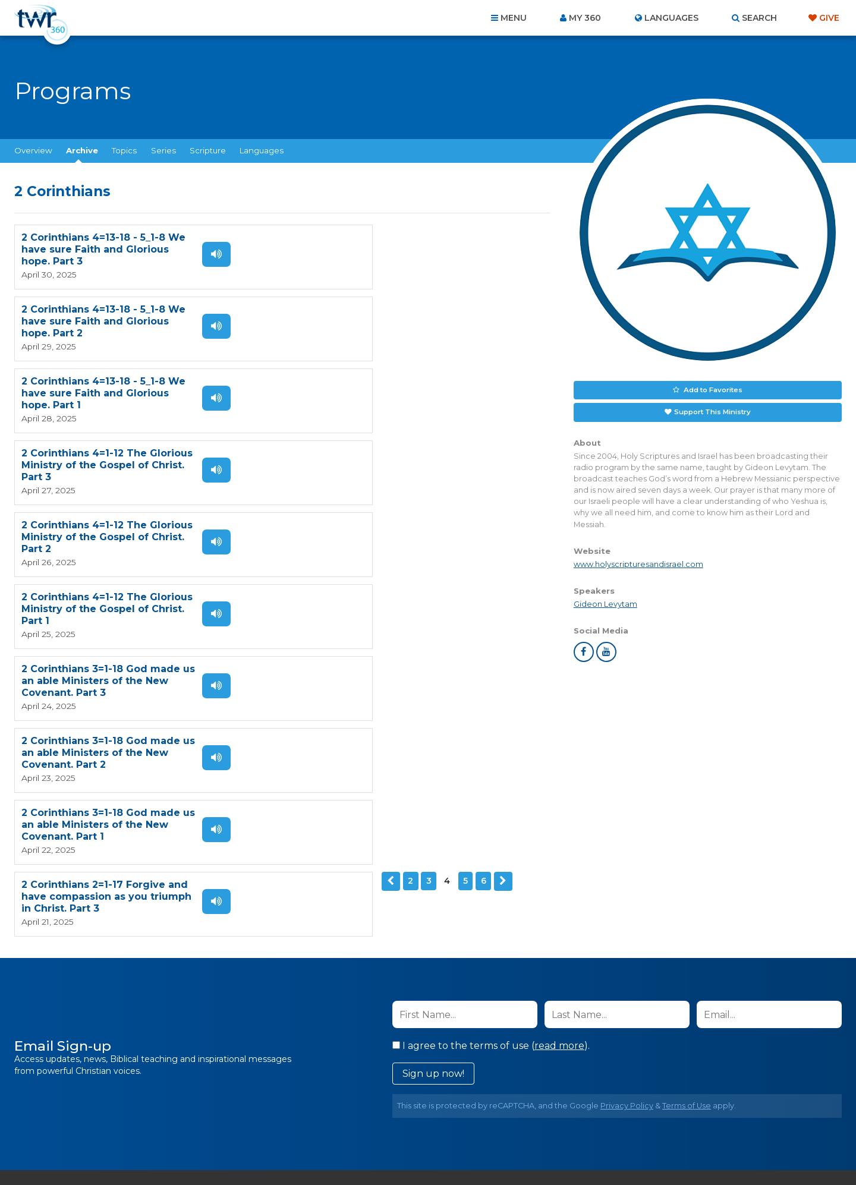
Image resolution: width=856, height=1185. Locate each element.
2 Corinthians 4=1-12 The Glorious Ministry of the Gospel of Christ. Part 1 (378, 391)
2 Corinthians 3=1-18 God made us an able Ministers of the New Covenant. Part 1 (102, 534)
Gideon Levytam (605, 602)
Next (136, 590)
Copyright (562, 1120)
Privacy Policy (626, 848)
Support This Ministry (712, 410)
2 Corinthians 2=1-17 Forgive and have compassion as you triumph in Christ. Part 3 (378, 534)
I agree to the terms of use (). (491, 788)
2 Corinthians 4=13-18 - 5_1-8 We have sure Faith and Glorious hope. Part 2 (375, 249)
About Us (262, 1120)
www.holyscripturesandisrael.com (638, 562)
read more (559, 788)
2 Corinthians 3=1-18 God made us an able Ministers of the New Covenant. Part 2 (374, 463)
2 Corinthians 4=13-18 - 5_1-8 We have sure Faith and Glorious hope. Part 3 (103, 249)
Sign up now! (433, 816)
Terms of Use (686, 848)
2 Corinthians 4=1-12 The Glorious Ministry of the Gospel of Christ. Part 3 (378, 320)
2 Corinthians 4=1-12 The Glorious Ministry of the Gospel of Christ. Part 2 (107, 391)
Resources (631, 1120)
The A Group (514, 1149)
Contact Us (327, 1120)
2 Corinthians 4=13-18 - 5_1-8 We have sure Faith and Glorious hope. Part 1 (103, 320)
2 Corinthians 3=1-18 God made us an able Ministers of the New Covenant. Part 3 (102, 463)
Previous (24, 590)
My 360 (585, 17)
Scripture (208, 150)
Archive (82, 150)
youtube (606, 651)
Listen (209, 254)
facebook (584, 651)
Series (163, 150)
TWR (435, 1149)
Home (211, 1120)
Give (829, 17)
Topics (124, 150)
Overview (33, 150)
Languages (262, 150)
